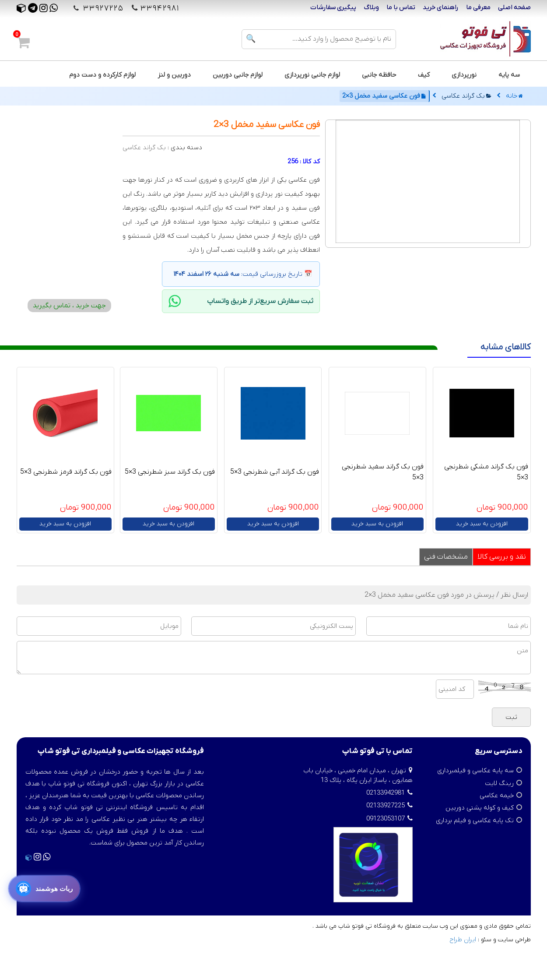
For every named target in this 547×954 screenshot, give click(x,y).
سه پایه (509, 74)
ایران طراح (462, 939)
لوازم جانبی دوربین (238, 74)
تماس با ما (400, 7)
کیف (424, 74)
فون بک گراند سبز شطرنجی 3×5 (170, 472)
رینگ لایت (499, 783)
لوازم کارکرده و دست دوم (102, 74)
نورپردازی (464, 74)
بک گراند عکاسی (466, 96)
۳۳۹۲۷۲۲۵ (102, 9)
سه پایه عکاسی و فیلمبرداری (475, 770)
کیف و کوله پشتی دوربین (479, 807)
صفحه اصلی (514, 7)
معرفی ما (478, 7)
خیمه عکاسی (497, 795)
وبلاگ (371, 7)
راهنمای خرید (441, 7)
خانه (514, 96)
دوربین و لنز (174, 74)
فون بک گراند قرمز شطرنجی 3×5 (66, 472)
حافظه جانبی (379, 74)
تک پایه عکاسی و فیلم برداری (475, 820)
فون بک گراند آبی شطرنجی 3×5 (274, 472)
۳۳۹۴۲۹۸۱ (159, 9)
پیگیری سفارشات (333, 7)
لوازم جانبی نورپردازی (312, 74)
